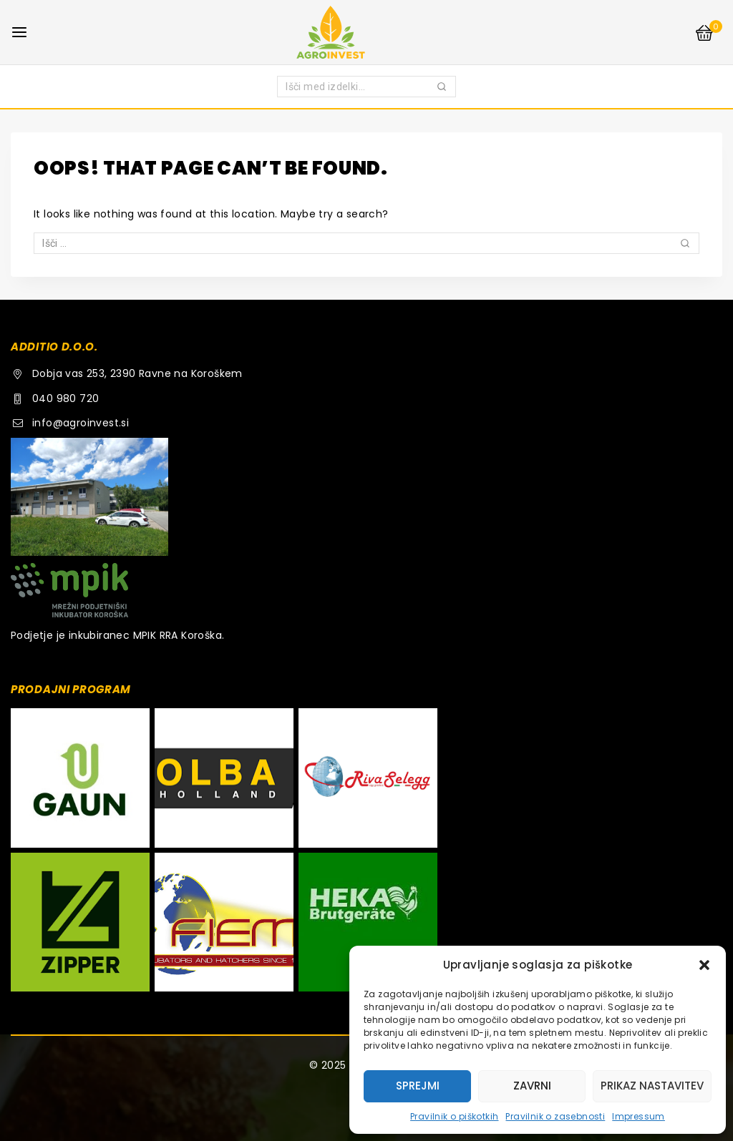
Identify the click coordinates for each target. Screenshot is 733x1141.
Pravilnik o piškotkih (454, 1116)
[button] (704, 965)
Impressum (638, 1116)
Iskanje (442, 89)
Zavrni (532, 1085)
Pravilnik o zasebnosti (555, 1116)
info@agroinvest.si (80, 423)
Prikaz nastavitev (652, 1085)
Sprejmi (418, 1085)
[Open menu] (19, 32)
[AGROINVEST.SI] (366, 31)
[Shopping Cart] (708, 32)
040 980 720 (65, 398)
